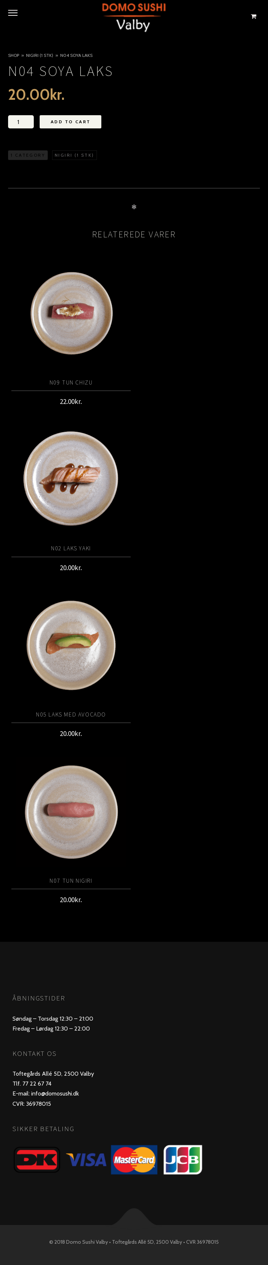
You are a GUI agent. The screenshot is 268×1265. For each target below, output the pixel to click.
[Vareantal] (21, 121)
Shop (13, 55)
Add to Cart (70, 121)
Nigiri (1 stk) (39, 55)
